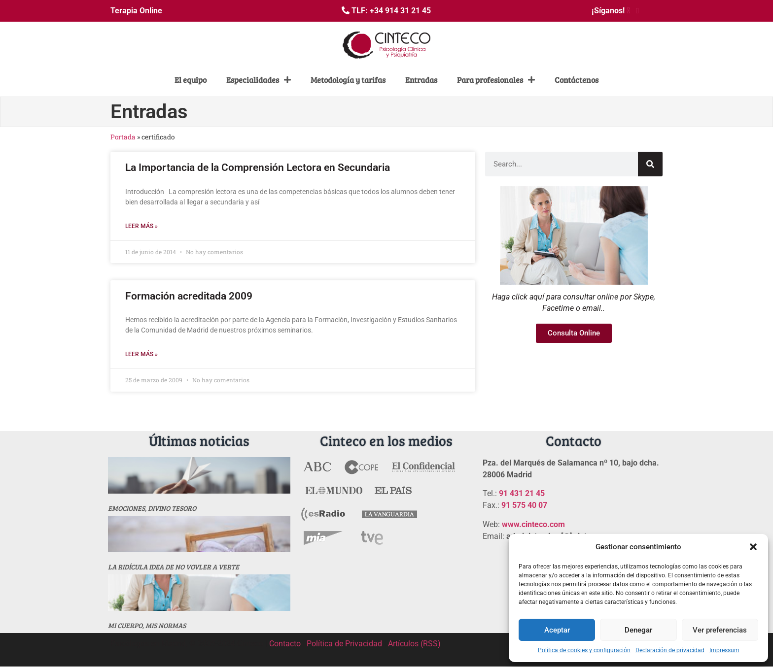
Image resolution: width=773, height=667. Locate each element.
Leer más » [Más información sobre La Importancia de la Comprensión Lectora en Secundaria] (141, 226)
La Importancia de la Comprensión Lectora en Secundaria (257, 167)
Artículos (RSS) (414, 643)
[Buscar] (650, 164)
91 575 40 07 (524, 505)
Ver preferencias (720, 630)
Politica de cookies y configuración (584, 650)
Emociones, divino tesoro (152, 508)
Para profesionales (496, 80)
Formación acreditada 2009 (188, 296)
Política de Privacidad (344, 643)
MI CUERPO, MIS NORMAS (147, 625)
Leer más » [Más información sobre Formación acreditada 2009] (141, 354)
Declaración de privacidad (669, 650)
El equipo (191, 79)
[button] (753, 547)
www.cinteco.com (533, 524)
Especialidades (258, 80)
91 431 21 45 (522, 493)
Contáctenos (576, 79)
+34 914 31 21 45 (400, 10)
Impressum (724, 650)
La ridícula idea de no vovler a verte (173, 566)
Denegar (638, 630)
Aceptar (557, 630)
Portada (123, 137)
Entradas (421, 79)
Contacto (285, 643)
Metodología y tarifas (348, 79)
